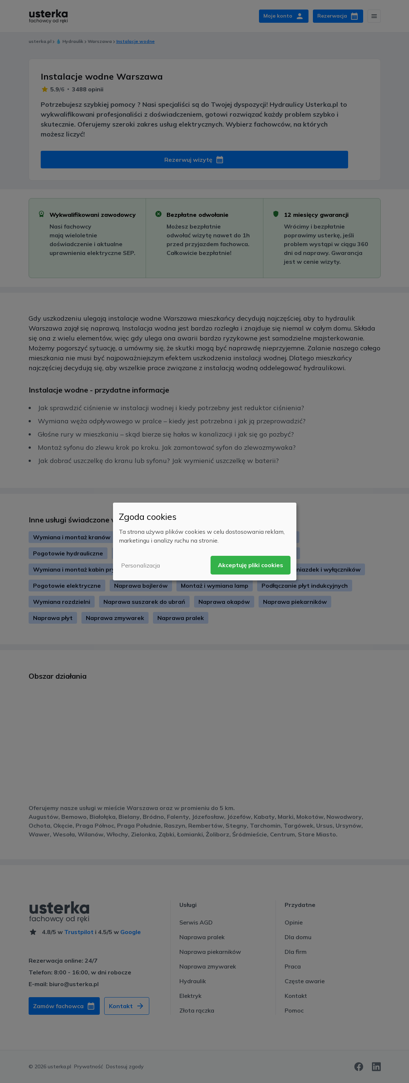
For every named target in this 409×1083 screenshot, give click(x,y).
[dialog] (204, 541)
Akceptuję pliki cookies (250, 565)
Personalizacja (140, 565)
